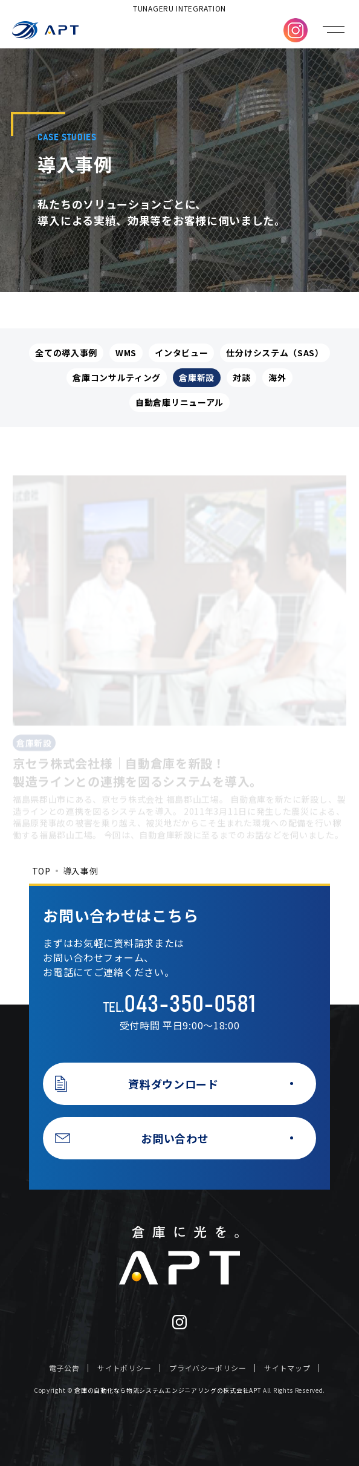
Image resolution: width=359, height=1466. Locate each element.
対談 (241, 377)
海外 (277, 377)
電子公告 (64, 1368)
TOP (41, 871)
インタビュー (181, 353)
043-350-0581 (190, 1004)
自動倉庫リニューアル (179, 402)
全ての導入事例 (66, 353)
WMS (126, 353)
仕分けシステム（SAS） (274, 353)
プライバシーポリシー (207, 1368)
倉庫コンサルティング (117, 377)
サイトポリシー (124, 1368)
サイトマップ (287, 1368)
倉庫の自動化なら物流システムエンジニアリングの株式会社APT (167, 1390)
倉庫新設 (197, 377)
